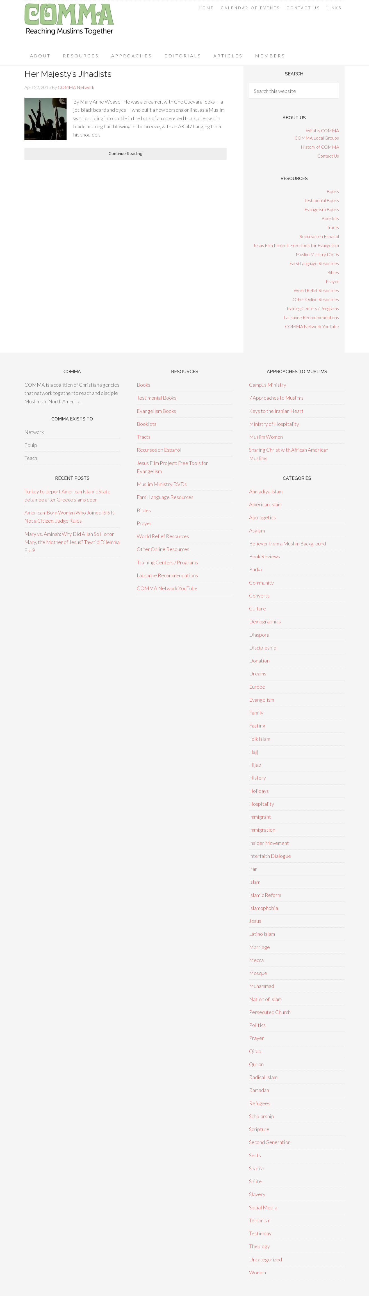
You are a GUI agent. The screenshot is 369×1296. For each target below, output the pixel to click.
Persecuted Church (270, 1012)
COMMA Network (69, 23)
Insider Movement (269, 843)
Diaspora (259, 635)
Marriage (259, 947)
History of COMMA (320, 146)
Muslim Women (266, 437)
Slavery (257, 1194)
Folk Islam (259, 739)
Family (256, 712)
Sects (255, 1155)
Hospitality (261, 804)
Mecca (256, 960)
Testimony (260, 1233)
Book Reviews (264, 556)
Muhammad (261, 986)
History (257, 778)
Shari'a (256, 1168)
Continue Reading (125, 153)
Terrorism (259, 1220)
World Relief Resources (316, 290)
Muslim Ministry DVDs (317, 254)
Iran (253, 869)
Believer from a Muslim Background (287, 543)
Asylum (257, 530)
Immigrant (260, 817)
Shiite (255, 1181)
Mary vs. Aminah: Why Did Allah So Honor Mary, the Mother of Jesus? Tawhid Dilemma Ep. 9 (72, 542)
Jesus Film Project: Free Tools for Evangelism (296, 245)
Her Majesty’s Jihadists (67, 74)
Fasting (257, 725)
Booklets (330, 218)
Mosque (258, 973)
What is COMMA (322, 130)
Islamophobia (263, 908)
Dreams (257, 673)
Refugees (259, 1103)
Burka (255, 569)
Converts (259, 595)
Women (257, 1272)
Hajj (253, 752)
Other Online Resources (316, 299)
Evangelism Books (321, 209)
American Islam (265, 504)
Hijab (255, 765)
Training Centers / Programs (312, 308)
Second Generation (270, 1142)
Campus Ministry (267, 385)
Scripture (259, 1129)
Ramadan (259, 1090)
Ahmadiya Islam (266, 491)
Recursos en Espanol (319, 236)
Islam (254, 882)
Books (333, 191)
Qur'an (256, 1064)
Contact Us (328, 155)
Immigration (262, 830)
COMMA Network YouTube (312, 326)
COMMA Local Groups (317, 137)
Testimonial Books (321, 200)
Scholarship (261, 1116)
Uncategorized (265, 1259)
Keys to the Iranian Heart (276, 411)
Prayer (332, 281)
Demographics (265, 621)
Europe (257, 687)
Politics (257, 1025)
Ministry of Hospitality (274, 424)
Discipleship (262, 647)
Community (261, 582)
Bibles (333, 272)
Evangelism (261, 700)
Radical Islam (263, 1077)
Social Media (263, 1207)
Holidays (259, 791)
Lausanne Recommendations (311, 317)
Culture (257, 608)
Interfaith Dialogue (270, 856)
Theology (259, 1246)
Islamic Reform (265, 895)
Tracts (333, 227)
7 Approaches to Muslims (276, 398)
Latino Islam (262, 934)
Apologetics (262, 517)
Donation (259, 660)
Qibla (255, 1051)
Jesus (255, 921)
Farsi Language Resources (314, 263)
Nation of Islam (265, 999)
